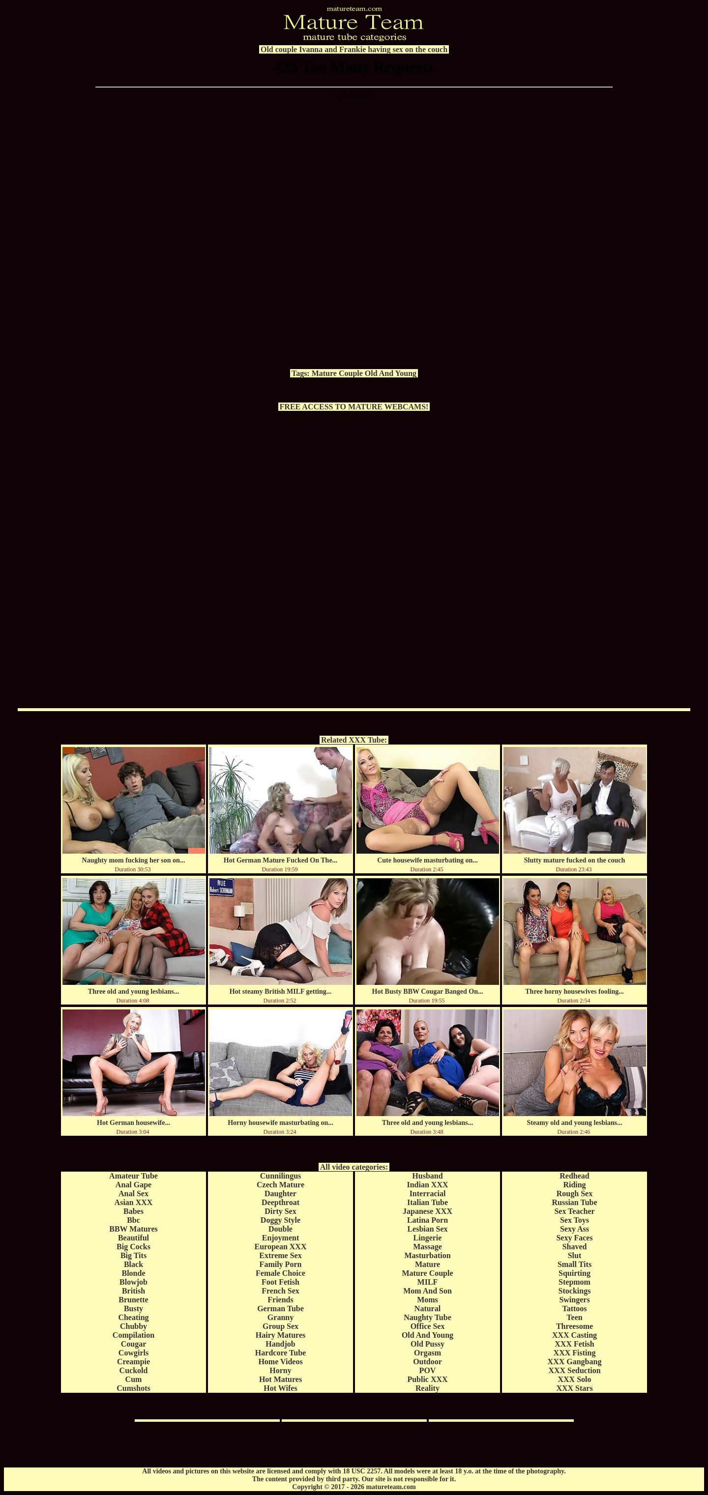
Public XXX (427, 1379)
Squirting (574, 1273)
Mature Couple (337, 373)
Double (280, 1229)
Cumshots (133, 1388)
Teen (574, 1317)
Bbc (133, 1220)
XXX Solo (574, 1379)
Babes (133, 1211)
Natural (427, 1308)
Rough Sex (574, 1193)
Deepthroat (280, 1202)
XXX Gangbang (575, 1361)
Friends (280, 1299)
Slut (575, 1255)
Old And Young (390, 373)
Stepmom (574, 1282)
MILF (427, 1282)
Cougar (134, 1344)
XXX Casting (574, 1335)
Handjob (280, 1344)
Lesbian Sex (427, 1229)
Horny (280, 1370)
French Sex (280, 1291)
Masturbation (427, 1255)
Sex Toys (574, 1220)
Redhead (574, 1176)
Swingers (574, 1299)
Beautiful (133, 1238)
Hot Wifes (280, 1388)
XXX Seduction (574, 1370)
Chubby (133, 1326)
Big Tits (133, 1255)
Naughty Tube (427, 1317)
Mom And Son (427, 1291)
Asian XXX (134, 1202)
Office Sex (428, 1326)
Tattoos (574, 1308)
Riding (574, 1184)
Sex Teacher (574, 1211)
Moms (427, 1299)
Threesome (574, 1326)
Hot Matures (280, 1379)
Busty (133, 1308)
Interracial (428, 1193)
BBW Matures (133, 1229)
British (133, 1291)
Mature (427, 1264)
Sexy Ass (574, 1229)
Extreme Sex (280, 1255)
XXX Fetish (574, 1344)
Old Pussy (427, 1344)
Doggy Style (280, 1220)
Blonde (133, 1273)
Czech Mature (280, 1184)
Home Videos (280, 1361)
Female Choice (280, 1273)
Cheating (133, 1317)
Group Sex (280, 1326)
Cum (133, 1379)
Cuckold (133, 1370)
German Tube (280, 1308)
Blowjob (133, 1282)
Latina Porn (427, 1220)
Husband (427, 1176)
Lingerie (427, 1238)
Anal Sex (133, 1193)
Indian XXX (427, 1184)
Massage (427, 1246)
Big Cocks (133, 1246)
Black (133, 1264)
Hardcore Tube (280, 1353)
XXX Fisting (575, 1353)
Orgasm (427, 1353)
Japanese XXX (427, 1211)
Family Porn (281, 1264)
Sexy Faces (574, 1238)
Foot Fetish (280, 1282)
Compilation (133, 1335)
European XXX (281, 1246)
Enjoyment (280, 1238)
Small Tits (574, 1264)
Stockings (575, 1291)
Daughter (280, 1193)
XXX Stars (574, 1388)
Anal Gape (133, 1184)
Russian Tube (574, 1202)
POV (427, 1370)
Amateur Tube (133, 1176)
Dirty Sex (280, 1211)
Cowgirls (133, 1353)
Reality (427, 1388)
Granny (280, 1317)
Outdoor (427, 1361)
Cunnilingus (280, 1176)
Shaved (574, 1246)
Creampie (133, 1361)
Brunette (133, 1299)
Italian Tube (427, 1202)
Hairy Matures (280, 1335)
